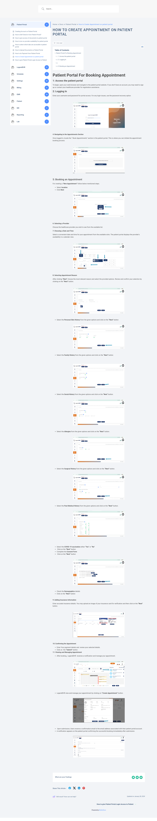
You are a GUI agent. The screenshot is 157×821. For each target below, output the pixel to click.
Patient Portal (71, 24)
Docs (61, 24)
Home (55, 24)
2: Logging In (62, 59)
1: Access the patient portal (66, 56)
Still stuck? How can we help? (64, 796)
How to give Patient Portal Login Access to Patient (116, 804)
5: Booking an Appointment (66, 66)
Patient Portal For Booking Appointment (68, 53)
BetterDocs (102, 810)
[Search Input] (81, 9)
